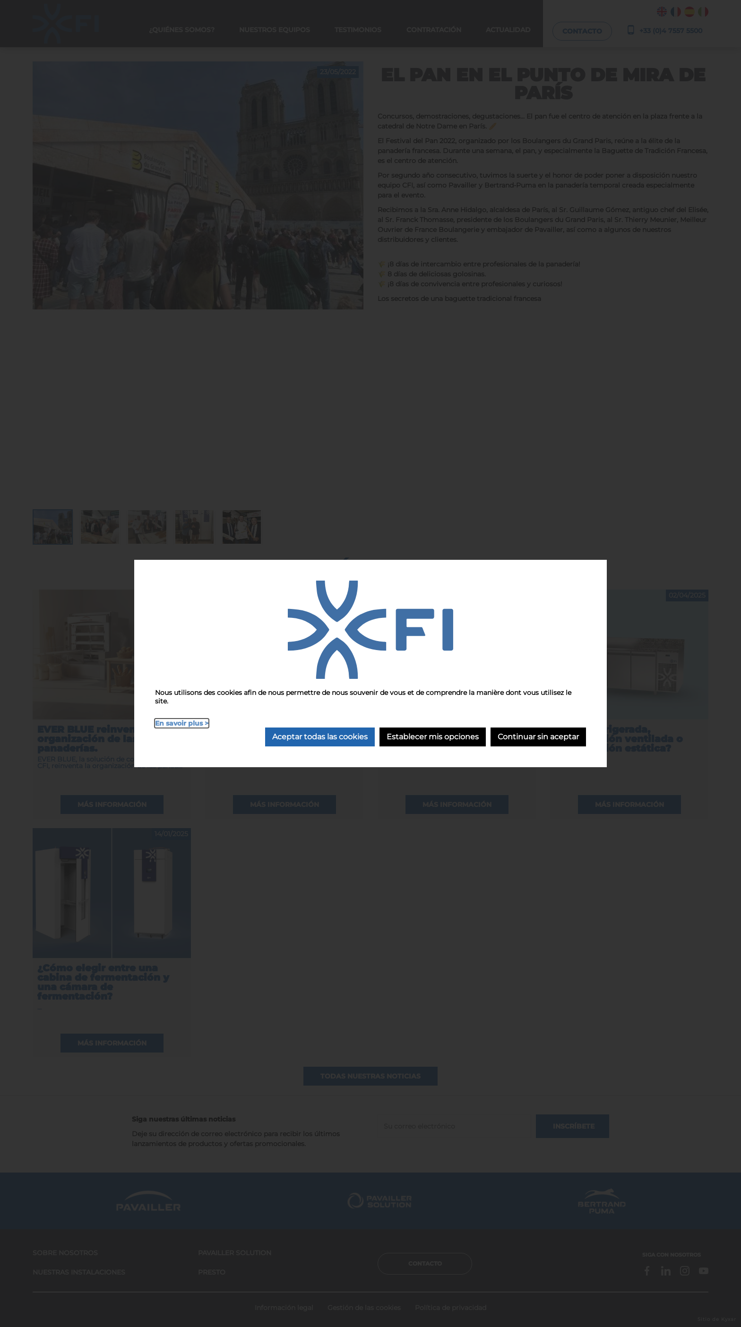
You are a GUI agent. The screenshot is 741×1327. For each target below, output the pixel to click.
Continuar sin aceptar (538, 736)
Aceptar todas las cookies (320, 736)
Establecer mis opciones (433, 736)
